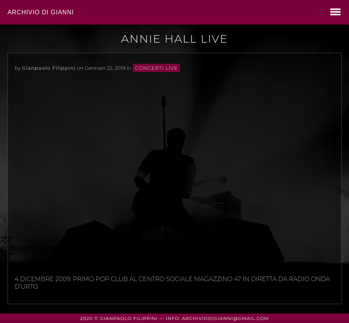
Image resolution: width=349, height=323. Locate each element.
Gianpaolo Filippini (49, 68)
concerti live (156, 68)
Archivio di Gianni (41, 12)
